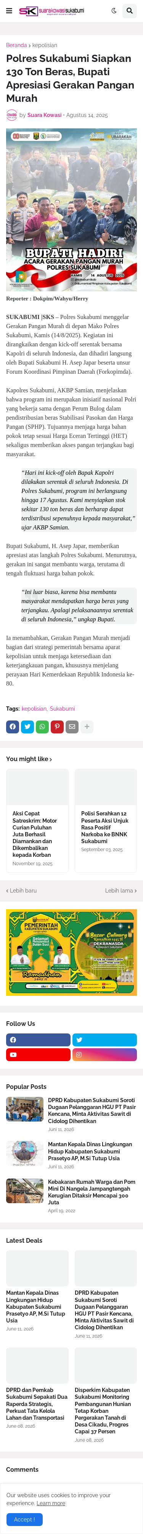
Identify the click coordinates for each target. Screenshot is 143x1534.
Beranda (16, 45)
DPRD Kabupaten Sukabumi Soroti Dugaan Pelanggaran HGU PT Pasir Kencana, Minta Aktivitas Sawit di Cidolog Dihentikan (92, 1110)
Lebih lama (119, 891)
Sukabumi (62, 709)
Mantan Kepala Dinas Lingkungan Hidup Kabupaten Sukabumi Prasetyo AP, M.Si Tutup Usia (90, 1151)
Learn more (51, 1503)
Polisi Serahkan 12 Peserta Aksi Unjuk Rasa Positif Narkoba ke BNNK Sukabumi (105, 827)
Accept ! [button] (24, 1520)
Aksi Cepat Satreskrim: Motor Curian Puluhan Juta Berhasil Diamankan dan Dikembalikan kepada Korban (35, 834)
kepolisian (44, 45)
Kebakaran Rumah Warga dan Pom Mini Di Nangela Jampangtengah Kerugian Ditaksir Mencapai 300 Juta (91, 1192)
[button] (9, 11)
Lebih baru (23, 891)
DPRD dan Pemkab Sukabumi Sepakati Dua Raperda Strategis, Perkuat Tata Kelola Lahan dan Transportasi (36, 1404)
